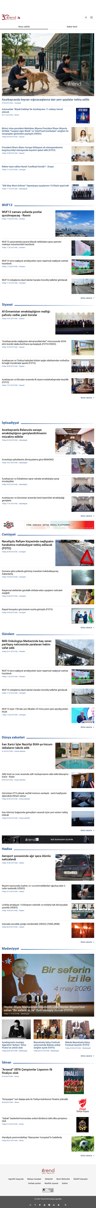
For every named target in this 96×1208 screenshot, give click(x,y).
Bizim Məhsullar (63, 1179)
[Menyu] (91, 17)
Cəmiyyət (9, 534)
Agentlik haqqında (16, 1179)
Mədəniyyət (10, 948)
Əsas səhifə (24, 26)
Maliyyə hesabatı (34, 1179)
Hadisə (7, 849)
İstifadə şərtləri (34, 1183)
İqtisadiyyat (10, 423)
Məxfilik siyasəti (51, 1183)
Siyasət (7, 304)
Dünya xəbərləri (13, 737)
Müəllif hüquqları (81, 1179)
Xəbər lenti (72, 26)
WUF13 (7, 205)
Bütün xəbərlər (86, 298)
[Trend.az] (11, 17)
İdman (6, 1062)
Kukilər (65, 1183)
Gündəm (8, 634)
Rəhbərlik (49, 1179)
